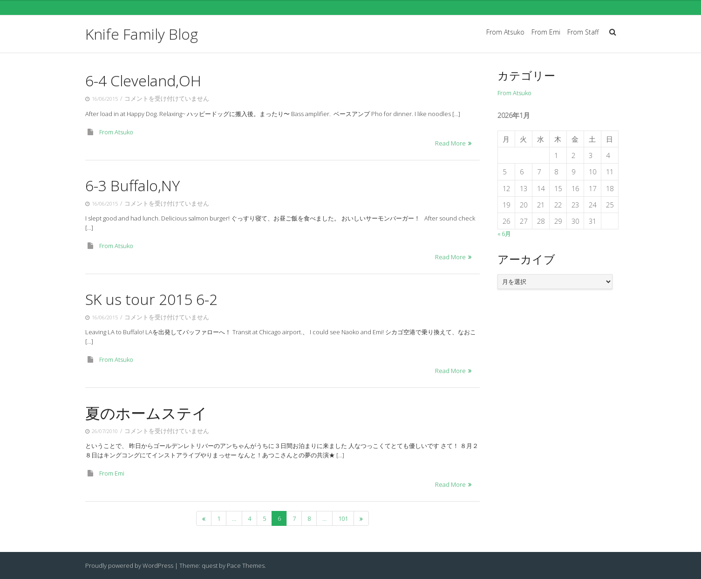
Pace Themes (246, 565)
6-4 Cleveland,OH (143, 80)
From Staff (583, 32)
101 (343, 518)
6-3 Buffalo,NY (132, 185)
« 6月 (504, 233)
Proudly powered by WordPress (129, 565)
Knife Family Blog (141, 34)
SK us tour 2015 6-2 (151, 299)
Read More (450, 143)
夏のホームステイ (146, 413)
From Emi (545, 32)
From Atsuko (505, 32)
